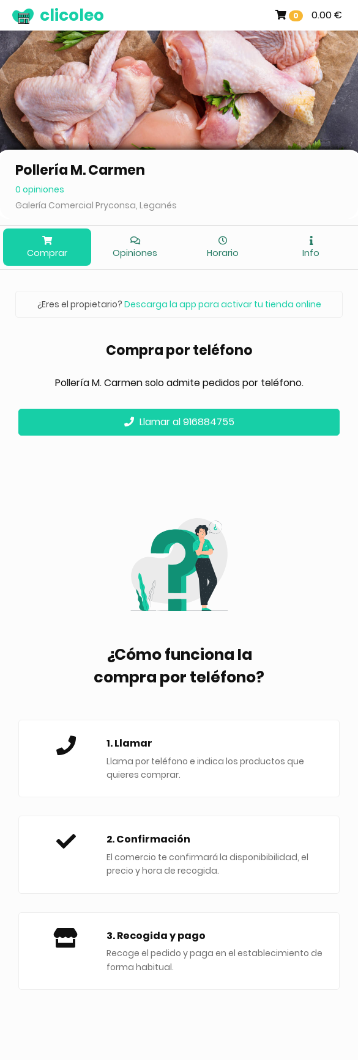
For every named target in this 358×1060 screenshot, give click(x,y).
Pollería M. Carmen (80, 170)
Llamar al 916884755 (179, 422)
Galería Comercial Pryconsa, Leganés (96, 205)
